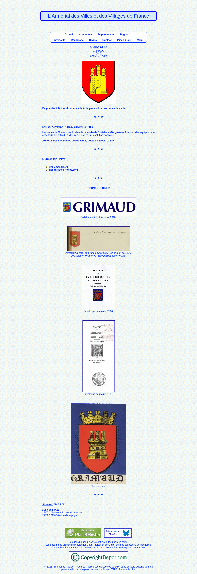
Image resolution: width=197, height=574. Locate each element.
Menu (140, 40)
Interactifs (59, 40)
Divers (93, 40)
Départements (106, 34)
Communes (85, 34)
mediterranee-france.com (63, 169)
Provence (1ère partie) (98, 255)
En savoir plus (127, 569)
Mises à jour (124, 40)
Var (99, 53)
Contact (107, 40)
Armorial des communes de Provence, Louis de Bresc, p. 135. (78, 140)
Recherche (77, 40)
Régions (125, 34)
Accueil (69, 34)
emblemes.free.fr (58, 167)
